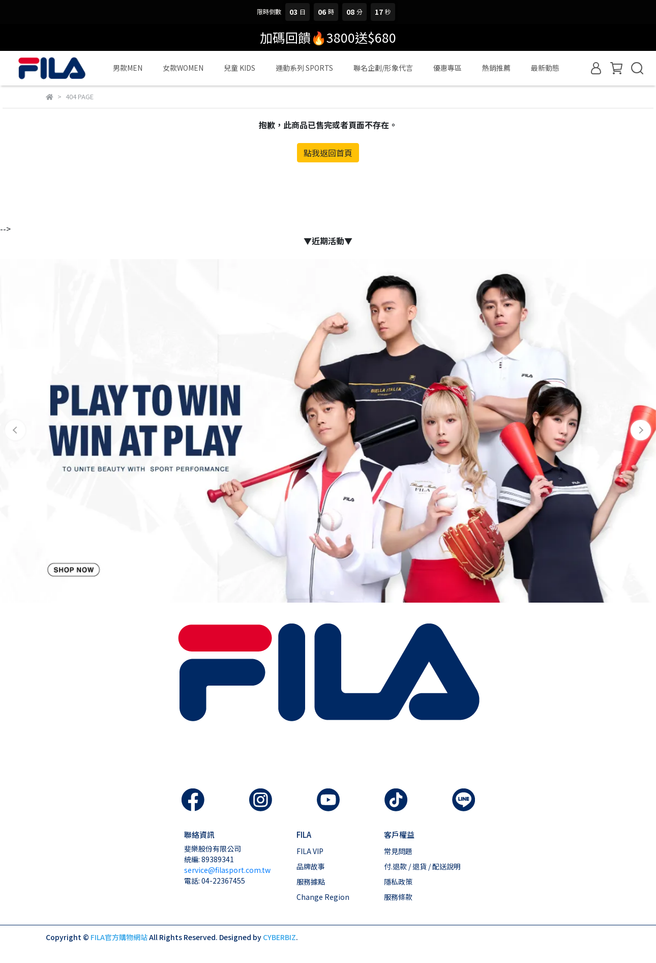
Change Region (322, 897)
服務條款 (398, 897)
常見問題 (398, 851)
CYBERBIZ (279, 937)
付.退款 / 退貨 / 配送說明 (422, 866)
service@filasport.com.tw (227, 870)
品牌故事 (310, 866)
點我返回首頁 (328, 153)
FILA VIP (309, 851)
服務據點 (310, 881)
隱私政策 (398, 881)
